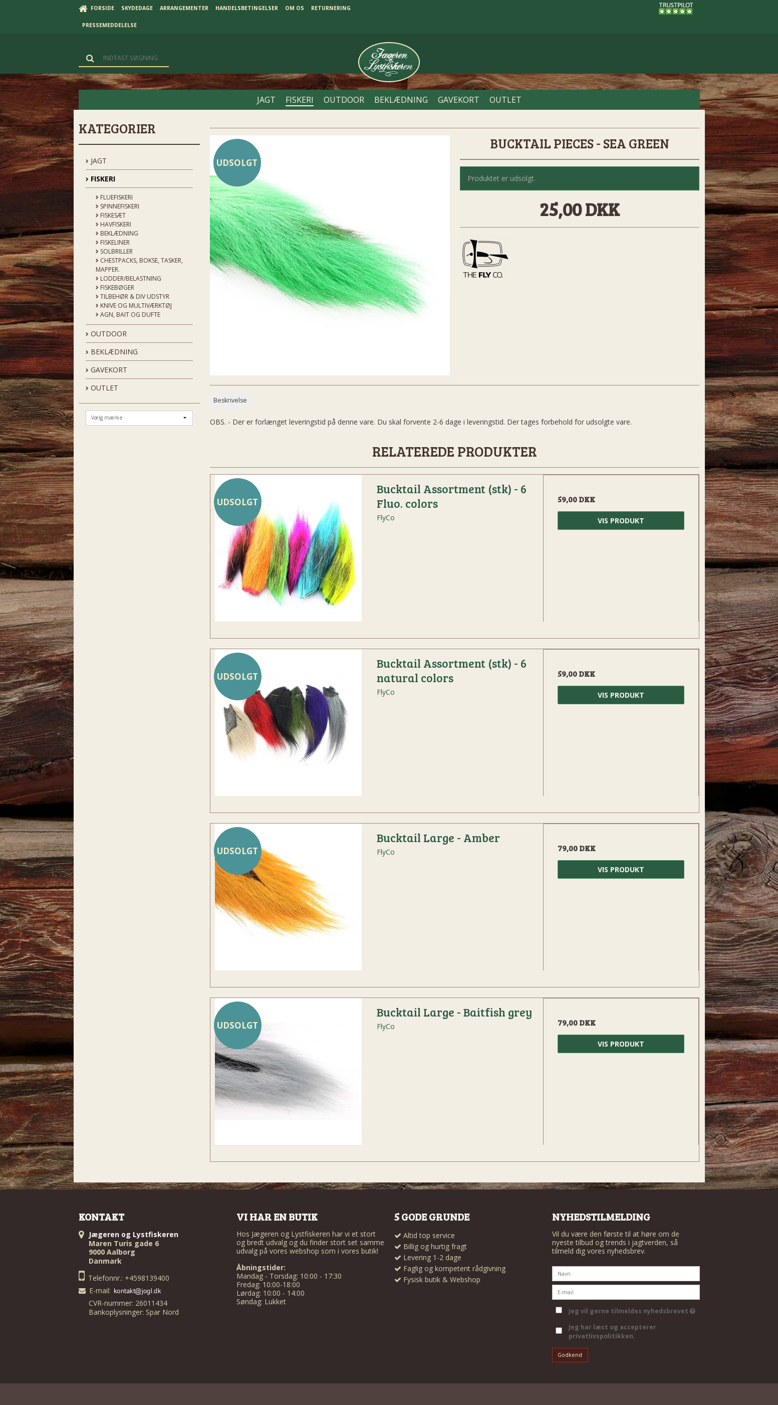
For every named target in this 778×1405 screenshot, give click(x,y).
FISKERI (100, 178)
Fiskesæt (111, 215)
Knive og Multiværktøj (134, 305)
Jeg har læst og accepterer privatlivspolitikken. (612, 1331)
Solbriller (114, 251)
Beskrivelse (230, 400)
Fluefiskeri (114, 197)
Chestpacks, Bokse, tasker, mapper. (139, 265)
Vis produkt (621, 520)
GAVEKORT (106, 369)
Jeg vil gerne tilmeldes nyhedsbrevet (632, 1309)
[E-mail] (626, 1291)
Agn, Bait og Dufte (128, 314)
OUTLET (102, 387)
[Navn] (626, 1272)
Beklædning (117, 233)
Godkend (570, 1354)
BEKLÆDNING (112, 351)
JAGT (96, 160)
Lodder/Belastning (128, 278)
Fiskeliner (113, 242)
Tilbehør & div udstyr (132, 296)
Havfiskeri (113, 224)
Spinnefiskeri (117, 206)
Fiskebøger (115, 287)
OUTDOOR (106, 333)
